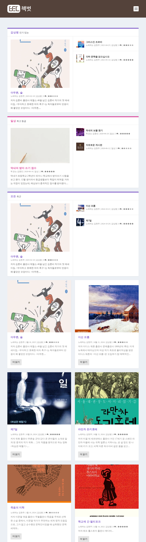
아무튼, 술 (17, 92)
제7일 (89, 220)
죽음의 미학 (17, 507)
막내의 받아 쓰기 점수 (23, 168)
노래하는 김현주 (17, 96)
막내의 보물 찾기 (94, 130)
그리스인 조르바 (94, 41)
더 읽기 (16, 362)
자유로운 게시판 (94, 144)
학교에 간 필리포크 (89, 521)
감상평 (39, 96)
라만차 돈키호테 (87, 429)
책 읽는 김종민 (17, 171)
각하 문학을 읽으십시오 (98, 56)
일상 (36, 171)
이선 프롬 (90, 205)
